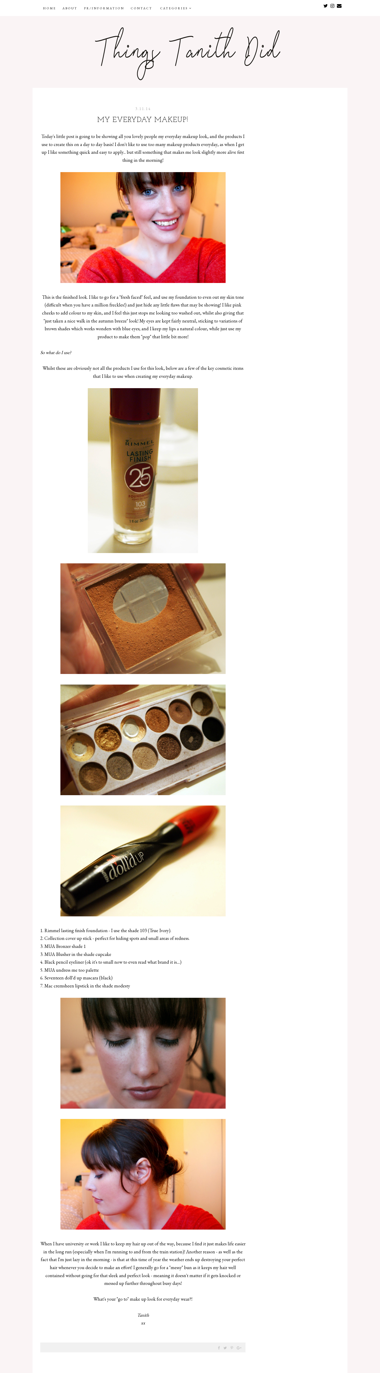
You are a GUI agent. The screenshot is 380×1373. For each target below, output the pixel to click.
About (69, 8)
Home (49, 8)
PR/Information (104, 8)
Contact (141, 8)
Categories (176, 8)
